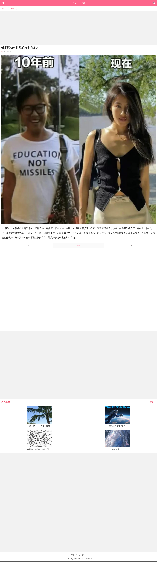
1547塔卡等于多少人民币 (39, 426)
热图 (12, 8)
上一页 (26, 245)
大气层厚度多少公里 (117, 426)
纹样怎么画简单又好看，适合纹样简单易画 (44, 449)
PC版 (81, 555)
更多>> (153, 402)
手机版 (74, 555)
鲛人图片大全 (117, 449)
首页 (4, 8)
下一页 (130, 245)
